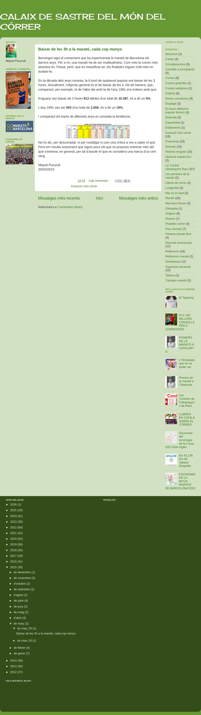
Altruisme (171, 54)
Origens (170, 213)
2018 (14, 550)
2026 (14, 504)
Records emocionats (178, 242)
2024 (14, 516)
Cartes (169, 59)
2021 (14, 533)
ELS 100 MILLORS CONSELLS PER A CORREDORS (180, 322)
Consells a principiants (180, 69)
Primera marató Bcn (178, 234)
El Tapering (186, 297)
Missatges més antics (138, 198)
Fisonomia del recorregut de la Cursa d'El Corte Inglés (179, 440)
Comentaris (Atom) (70, 207)
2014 (14, 660)
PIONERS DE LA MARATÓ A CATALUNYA (179, 344)
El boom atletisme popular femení (177, 110)
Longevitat (172, 188)
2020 (14, 538)
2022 (14, 527)
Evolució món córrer (84, 186)
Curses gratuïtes (176, 83)
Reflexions (172, 251)
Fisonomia (172, 141)
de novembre (22, 578)
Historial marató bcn (178, 156)
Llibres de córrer (175, 182)
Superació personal (177, 266)
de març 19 (25, 640)
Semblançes (173, 261)
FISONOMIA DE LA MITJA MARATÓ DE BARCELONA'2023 (180, 481)
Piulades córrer (175, 223)
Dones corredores (177, 98)
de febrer (20, 647)
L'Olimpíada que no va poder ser (186, 363)
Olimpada (171, 208)
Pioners (170, 218)
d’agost (19, 595)
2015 (14, 567)
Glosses (170, 146)
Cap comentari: (99, 180)
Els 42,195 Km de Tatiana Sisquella (186, 461)
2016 (14, 561)
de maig (19, 612)
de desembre (22, 572)
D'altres (170, 93)
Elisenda (171, 117)
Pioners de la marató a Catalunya (186, 381)
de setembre (22, 589)
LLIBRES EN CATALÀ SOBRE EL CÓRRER (187, 419)
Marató (169, 198)
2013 (14, 666)
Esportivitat (172, 122)
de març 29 (25, 628)
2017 (14, 555)
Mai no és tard (174, 193)
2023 (14, 521)
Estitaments (173, 127)
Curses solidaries (176, 88)
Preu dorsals (173, 229)
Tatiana (170, 275)
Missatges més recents (59, 198)
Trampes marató (176, 280)
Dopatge (170, 103)
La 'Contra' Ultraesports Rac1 (177, 167)
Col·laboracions (175, 64)
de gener (20, 653)
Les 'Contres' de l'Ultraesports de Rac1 (186, 400)
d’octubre (20, 583)
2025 (14, 510)
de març (19, 623)
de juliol (19, 600)
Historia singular (175, 151)
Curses (170, 78)
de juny (19, 606)
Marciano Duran (175, 203)
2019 (14, 544)
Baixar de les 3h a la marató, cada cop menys (80, 49)
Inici (99, 198)
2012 (14, 672)
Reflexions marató (177, 256)
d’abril (18, 618)
